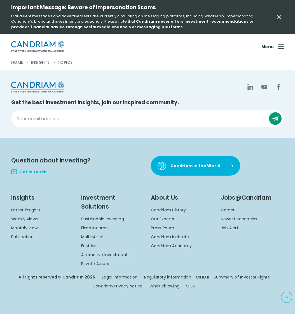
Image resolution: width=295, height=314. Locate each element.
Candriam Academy (171, 246)
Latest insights (25, 210)
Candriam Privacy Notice (118, 286)
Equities (89, 246)
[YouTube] (264, 87)
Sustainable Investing (102, 219)
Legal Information (119, 277)
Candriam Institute (170, 237)
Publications (23, 237)
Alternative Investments (105, 255)
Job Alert (229, 228)
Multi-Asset (92, 237)
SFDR (191, 286)
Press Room (162, 228)
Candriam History (168, 210)
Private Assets (95, 263)
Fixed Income (94, 228)
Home (17, 62)
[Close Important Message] (279, 17)
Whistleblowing (164, 286)
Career (228, 210)
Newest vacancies (239, 219)
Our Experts (162, 219)
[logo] (37, 46)
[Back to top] (286, 297)
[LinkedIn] (250, 87)
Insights (41, 62)
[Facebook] (278, 87)
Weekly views (24, 219)
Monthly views (25, 228)
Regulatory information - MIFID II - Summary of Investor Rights (207, 277)
